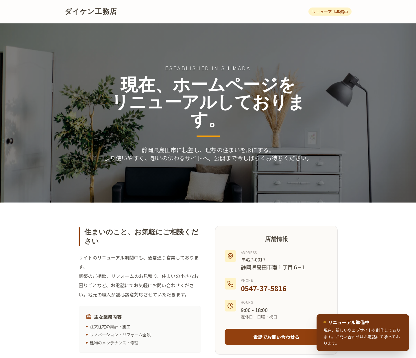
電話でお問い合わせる (276, 336)
